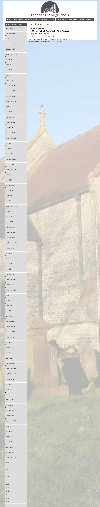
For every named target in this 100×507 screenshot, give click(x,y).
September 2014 (11, 457)
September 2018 (11, 290)
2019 (7, 487)
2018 (7, 491)
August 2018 (10, 295)
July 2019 (9, 253)
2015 (7, 501)
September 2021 (11, 196)
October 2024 (10, 96)
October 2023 (10, 133)
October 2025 (10, 49)
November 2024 (11, 91)
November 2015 (11, 410)
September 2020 (11, 206)
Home (9, 19)
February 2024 (10, 117)
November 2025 (11, 44)
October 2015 (10, 416)
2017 (7, 494)
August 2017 (10, 337)
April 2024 (9, 112)
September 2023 (11, 138)
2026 (7, 463)
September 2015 (11, 421)
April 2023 (9, 154)
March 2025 (10, 80)
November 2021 (11, 185)
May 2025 (9, 70)
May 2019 (9, 264)
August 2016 (10, 379)
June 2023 (9, 143)
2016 (7, 498)
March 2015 (10, 447)
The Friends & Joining (47, 19)
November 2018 (11, 285)
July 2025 (9, 59)
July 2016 (9, 384)
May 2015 (9, 442)
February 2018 (10, 321)
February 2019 (10, 274)
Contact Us (89, 19)
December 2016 (11, 368)
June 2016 (9, 389)
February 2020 (10, 227)
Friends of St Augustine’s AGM (49, 30)
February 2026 (10, 33)
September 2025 (11, 54)
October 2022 (10, 164)
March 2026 (10, 28)
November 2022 (11, 159)
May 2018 (9, 306)
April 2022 (9, 180)
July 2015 (9, 431)
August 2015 (10, 426)
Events (15, 19)
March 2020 (10, 222)
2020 (7, 484)
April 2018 (9, 311)
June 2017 (9, 348)
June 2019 (9, 258)
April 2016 (9, 395)
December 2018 (11, 279)
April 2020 (9, 217)
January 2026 (10, 38)
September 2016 (11, 374)
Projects (81, 19)
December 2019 (11, 232)
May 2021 (9, 201)
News (21, 19)
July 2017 (9, 342)
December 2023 (11, 122)
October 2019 (10, 237)
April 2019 (9, 269)
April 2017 (9, 353)
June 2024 (9, 107)
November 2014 (11, 452)
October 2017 (10, 332)
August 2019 (10, 248)
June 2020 (9, 211)
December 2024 (11, 86)
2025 (7, 466)
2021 (7, 480)
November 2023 (11, 127)
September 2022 (11, 169)
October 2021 (10, 190)
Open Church (72, 19)
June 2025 (9, 65)
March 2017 (10, 358)
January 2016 (10, 405)
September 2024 (11, 101)
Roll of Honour (61, 19)
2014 (7, 505)
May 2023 (9, 148)
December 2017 (11, 327)
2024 (7, 470)
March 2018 (10, 316)
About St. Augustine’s (31, 19)
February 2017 (10, 363)
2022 (7, 477)
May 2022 (9, 175)
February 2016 (10, 400)
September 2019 (11, 243)
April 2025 (9, 75)
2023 (7, 473)
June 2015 (9, 437)
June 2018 (9, 300)
